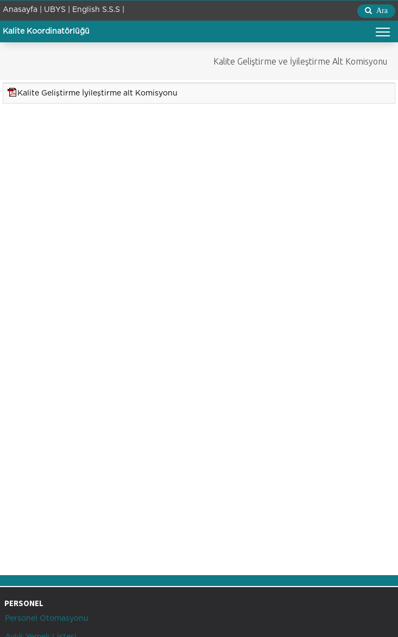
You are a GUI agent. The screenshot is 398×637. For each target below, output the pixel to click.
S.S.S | (113, 10)
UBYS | (57, 10)
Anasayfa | (22, 10)
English (86, 10)
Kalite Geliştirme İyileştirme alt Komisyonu (97, 93)
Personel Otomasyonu (46, 618)
